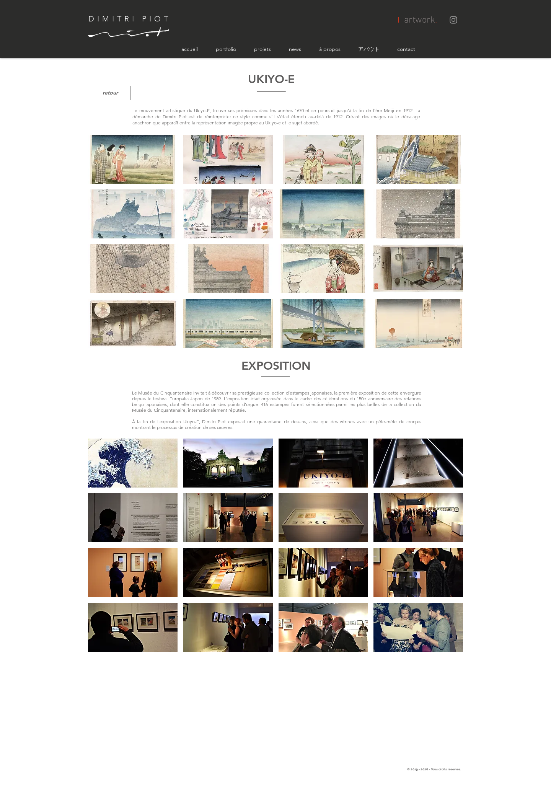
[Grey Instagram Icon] (453, 20)
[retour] (110, 93)
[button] (133, 159)
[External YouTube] (275, 711)
